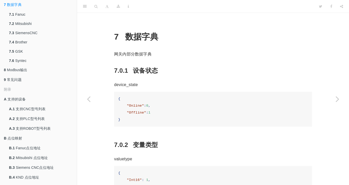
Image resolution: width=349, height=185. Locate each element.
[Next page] (337, 99)
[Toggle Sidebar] (84, 6)
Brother (18, 42)
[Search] (96, 6)
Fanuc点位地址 (25, 148)
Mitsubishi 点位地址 (28, 158)
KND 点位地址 (24, 177)
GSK (16, 51)
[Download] (118, 6)
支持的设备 (15, 99)
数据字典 (13, 5)
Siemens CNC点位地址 (31, 167)
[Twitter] (320, 6)
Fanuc (17, 14)
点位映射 (13, 138)
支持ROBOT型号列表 (30, 128)
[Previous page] (88, 99)
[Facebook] (331, 6)
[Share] (341, 6)
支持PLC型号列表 (27, 119)
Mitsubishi (20, 24)
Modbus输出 (15, 70)
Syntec (17, 61)
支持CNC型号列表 (27, 109)
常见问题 (13, 80)
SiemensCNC (23, 33)
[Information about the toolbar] (128, 6)
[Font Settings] (107, 6)
